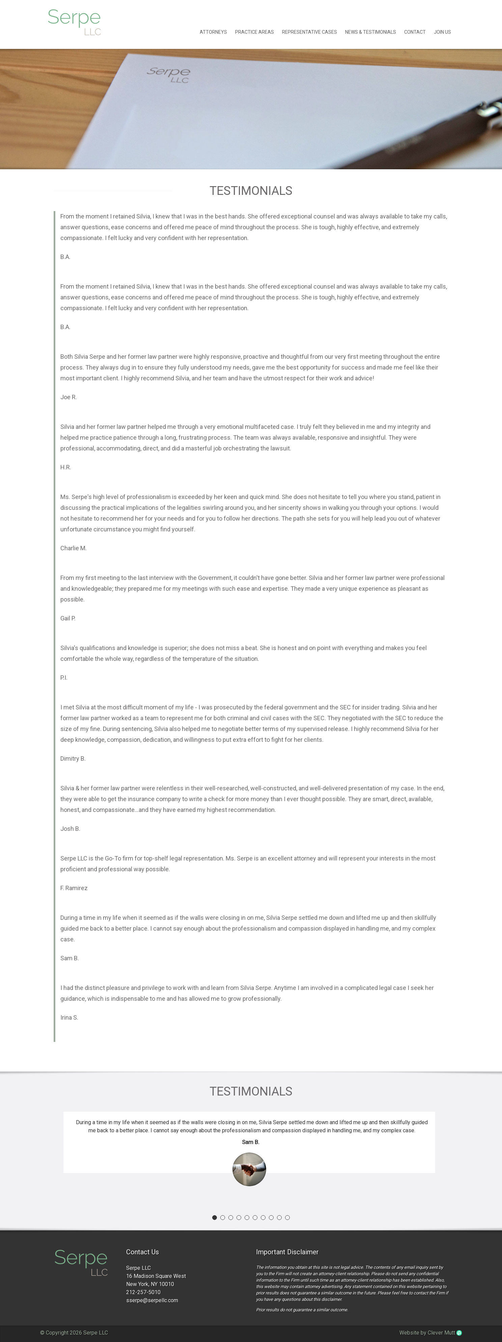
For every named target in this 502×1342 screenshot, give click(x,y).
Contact (415, 32)
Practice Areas (254, 32)
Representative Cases (309, 32)
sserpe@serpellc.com (152, 1300)
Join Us (442, 32)
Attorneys (213, 32)
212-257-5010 (143, 1292)
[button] (214, 1217)
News (370, 32)
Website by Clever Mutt (430, 1333)
